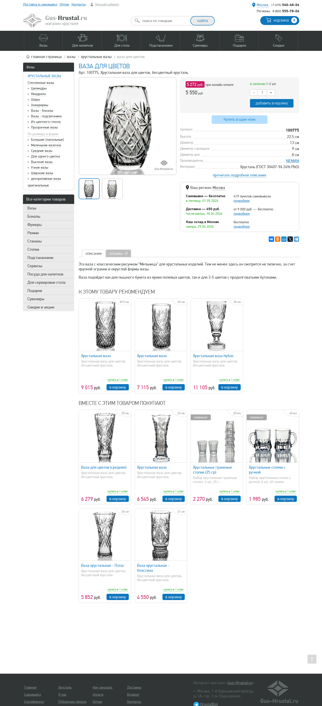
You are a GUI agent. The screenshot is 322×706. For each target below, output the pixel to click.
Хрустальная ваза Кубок (213, 355)
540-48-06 (285, 4)
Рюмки (33, 232)
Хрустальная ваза (96, 355)
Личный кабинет (107, 4)
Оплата (98, 694)
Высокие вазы (41, 162)
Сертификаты (34, 702)
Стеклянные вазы (41, 83)
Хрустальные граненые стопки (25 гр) (212, 470)
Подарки (34, 290)
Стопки (33, 249)
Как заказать (102, 687)
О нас (62, 694)
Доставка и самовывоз (40, 4)
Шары (35, 99)
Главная (30, 687)
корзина (285, 20)
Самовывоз (32, 694)
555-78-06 (286, 11)
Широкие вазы (42, 173)
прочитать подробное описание (239, 175)
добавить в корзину (272, 103)
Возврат (133, 694)
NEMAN (292, 160)
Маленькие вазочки (46, 145)
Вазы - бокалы (42, 110)
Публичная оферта (72, 702)
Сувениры (35, 298)
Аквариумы (39, 105)
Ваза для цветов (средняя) (103, 467)
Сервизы (34, 265)
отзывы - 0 (118, 253)
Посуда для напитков (45, 274)
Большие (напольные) (47, 139)
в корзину (117, 387)
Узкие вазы (39, 167)
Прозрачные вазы (44, 127)
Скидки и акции (40, 307)
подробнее (242, 201)
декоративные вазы (46, 178)
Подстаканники (40, 257)
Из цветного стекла (46, 122)
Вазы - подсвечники (46, 116)
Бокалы (33, 216)
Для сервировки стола (46, 282)
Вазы (30, 67)
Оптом (64, 4)
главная (46, 56)
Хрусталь (65, 687)
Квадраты (38, 94)
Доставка (134, 687)
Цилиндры (39, 88)
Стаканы (34, 241)
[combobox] (164, 20)
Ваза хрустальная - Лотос (102, 565)
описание (94, 253)
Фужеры (34, 224)
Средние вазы (41, 151)
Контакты (79, 4)
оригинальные (38, 185)
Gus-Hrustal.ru (240, 682)
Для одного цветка (45, 156)
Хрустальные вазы (44, 76)
